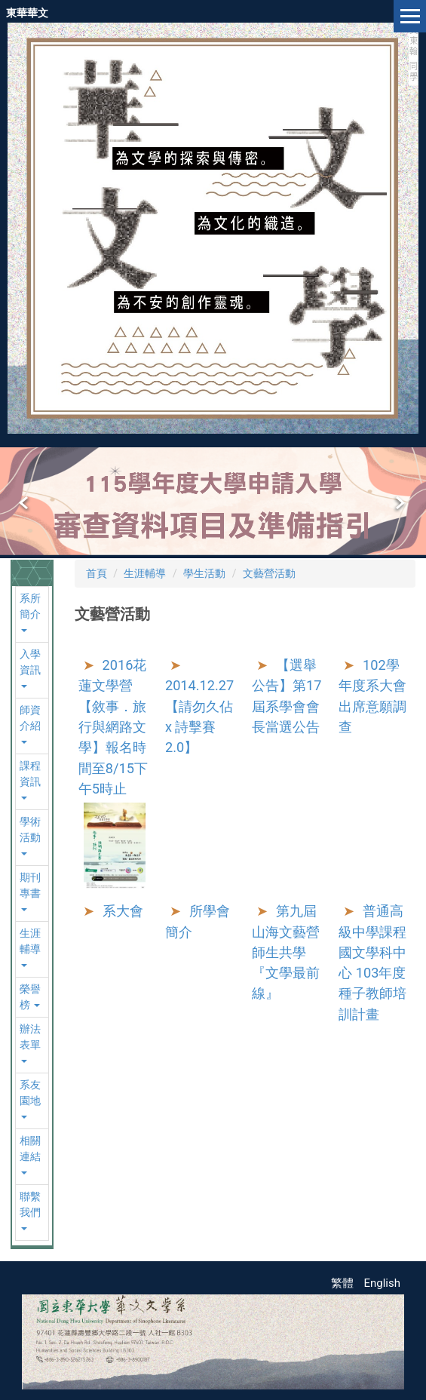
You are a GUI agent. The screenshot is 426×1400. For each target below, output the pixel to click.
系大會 (123, 911)
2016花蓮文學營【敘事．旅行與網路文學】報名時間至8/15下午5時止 (113, 727)
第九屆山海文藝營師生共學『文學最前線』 (286, 952)
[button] (25, 503)
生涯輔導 (145, 573)
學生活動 (204, 573)
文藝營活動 (269, 573)
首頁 (96, 573)
